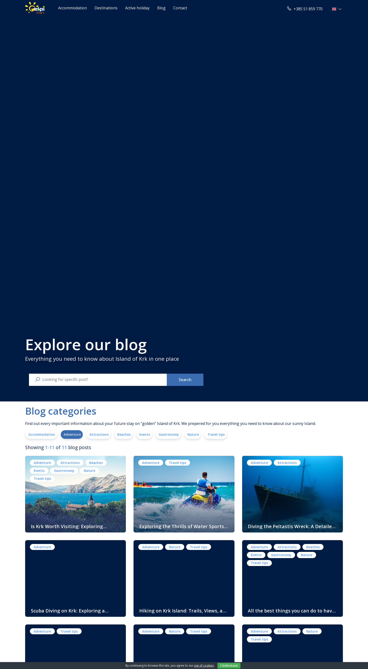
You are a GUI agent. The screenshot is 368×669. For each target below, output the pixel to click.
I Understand (229, 665)
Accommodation (72, 8)
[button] (337, 9)
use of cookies (204, 665)
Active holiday (137, 8)
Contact (180, 8)
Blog (161, 8)
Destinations (106, 8)
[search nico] (101, 379)
